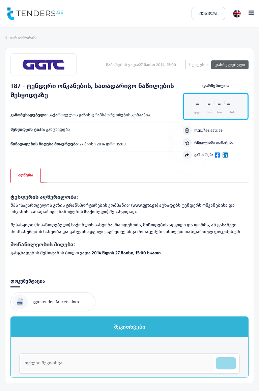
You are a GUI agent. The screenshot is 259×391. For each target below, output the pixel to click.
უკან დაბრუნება (20, 37)
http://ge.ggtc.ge (203, 130)
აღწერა (25, 175)
